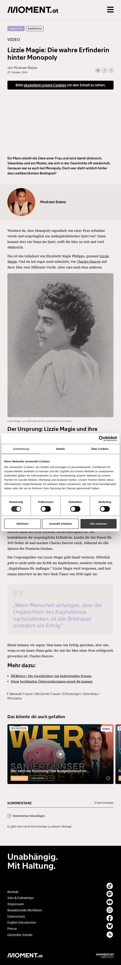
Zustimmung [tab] (21, 448)
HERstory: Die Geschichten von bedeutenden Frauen (51, 681)
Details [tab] (60, 448)
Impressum (15, 904)
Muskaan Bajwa (53, 207)
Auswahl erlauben (60, 523)
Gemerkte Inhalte (20, 935)
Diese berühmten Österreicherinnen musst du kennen (52, 687)
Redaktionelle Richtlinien (24, 910)
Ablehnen (22, 523)
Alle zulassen (98, 523)
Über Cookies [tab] (100, 448)
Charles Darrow (89, 267)
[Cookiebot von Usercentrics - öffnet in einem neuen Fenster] (101, 438)
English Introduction (21, 922)
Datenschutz (16, 916)
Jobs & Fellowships (20, 898)
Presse (12, 929)
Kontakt (13, 892)
